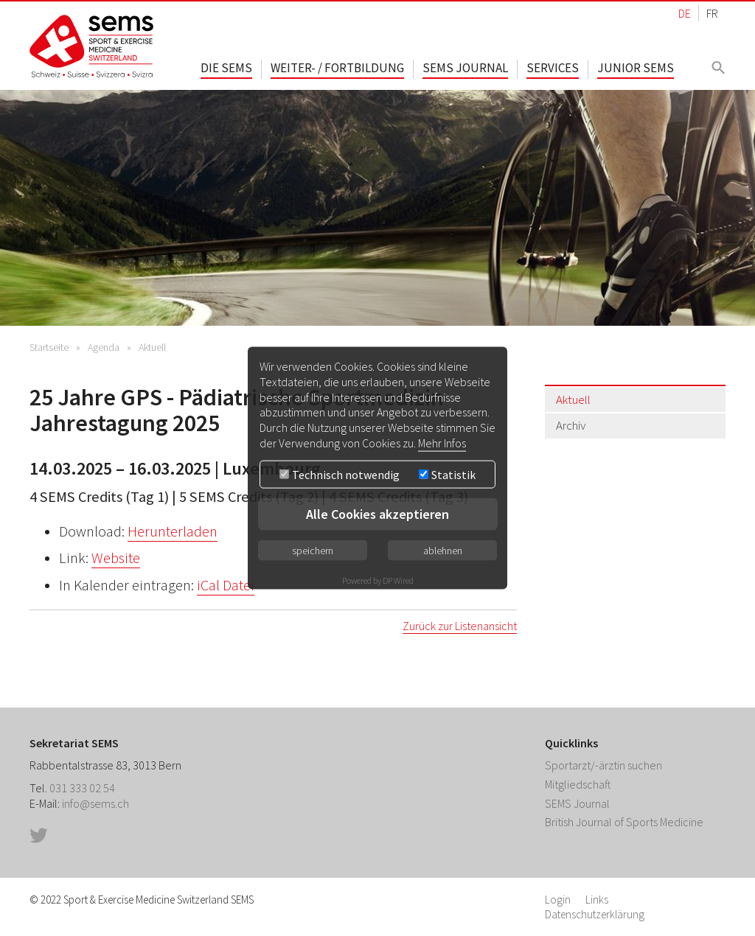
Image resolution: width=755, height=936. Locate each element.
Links (596, 900)
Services (552, 68)
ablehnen (442, 549)
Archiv (570, 425)
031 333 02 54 (82, 787)
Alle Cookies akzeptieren (377, 513)
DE (684, 13)
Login (558, 900)
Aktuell (152, 347)
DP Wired (398, 579)
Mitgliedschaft (578, 784)
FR (712, 13)
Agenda (103, 347)
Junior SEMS (635, 68)
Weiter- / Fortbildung (337, 68)
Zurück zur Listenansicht (460, 625)
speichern (312, 549)
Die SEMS (226, 68)
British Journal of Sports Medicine (624, 821)
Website (115, 557)
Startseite (49, 347)
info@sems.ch (95, 803)
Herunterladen (173, 531)
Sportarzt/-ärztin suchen (603, 765)
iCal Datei (225, 585)
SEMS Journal (465, 68)
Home (92, 46)
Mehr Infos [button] (442, 443)
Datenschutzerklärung (594, 914)
